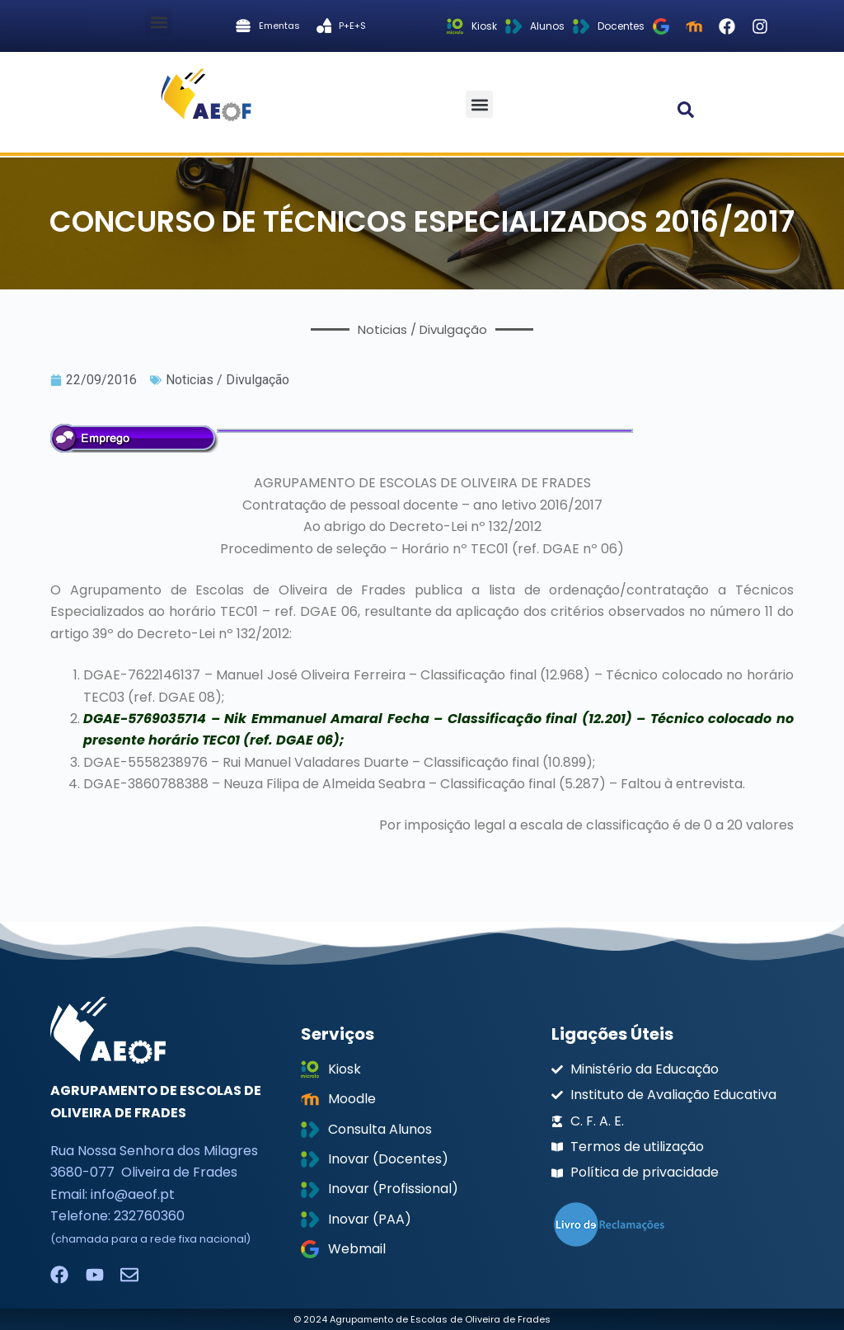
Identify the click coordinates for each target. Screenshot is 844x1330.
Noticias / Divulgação (227, 380)
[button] (158, 21)
